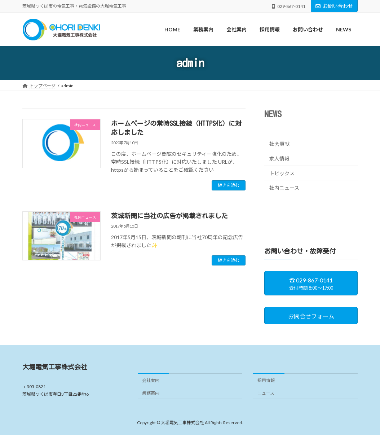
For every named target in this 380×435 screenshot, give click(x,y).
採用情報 (266, 380)
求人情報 (279, 158)
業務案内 (150, 392)
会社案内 (150, 380)
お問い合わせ (334, 6)
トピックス (282, 173)
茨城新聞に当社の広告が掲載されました (169, 215)
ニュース (265, 392)
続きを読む (228, 185)
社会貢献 (279, 144)
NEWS (273, 114)
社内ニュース (284, 188)
